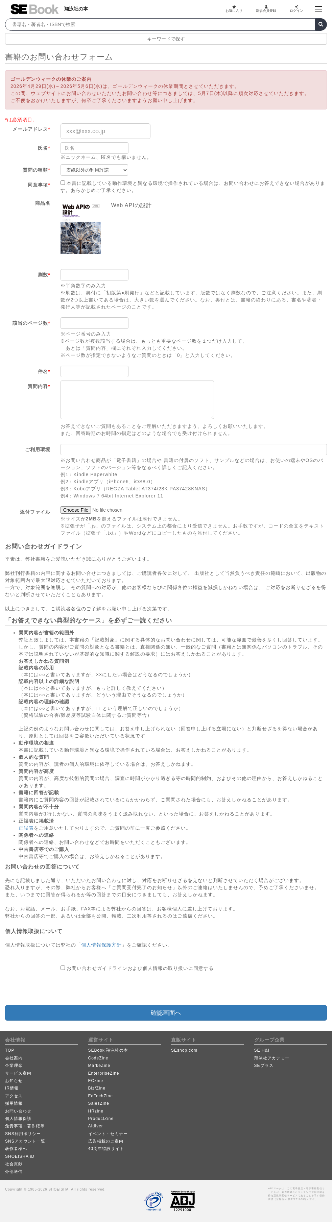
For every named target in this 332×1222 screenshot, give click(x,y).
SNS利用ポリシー (23, 1133)
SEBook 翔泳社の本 (108, 1050)
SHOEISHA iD (19, 1156)
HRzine (95, 1111)
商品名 (42, 203)
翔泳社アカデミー (271, 1058)
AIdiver (95, 1126)
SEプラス (264, 1065)
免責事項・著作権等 (25, 1126)
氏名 (44, 148)
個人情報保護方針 (101, 945)
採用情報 (14, 1103)
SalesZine (98, 1103)
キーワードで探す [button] (166, 39)
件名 (44, 371)
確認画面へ (166, 1012)
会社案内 (14, 1058)
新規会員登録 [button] (266, 9)
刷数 (44, 274)
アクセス (14, 1096)
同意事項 (39, 185)
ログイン (296, 9)
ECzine (95, 1080)
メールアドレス (31, 129)
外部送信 (14, 1171)
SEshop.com (184, 1050)
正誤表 (26, 828)
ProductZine (101, 1118)
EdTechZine (100, 1096)
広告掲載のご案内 (105, 1141)
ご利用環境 (37, 449)
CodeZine (98, 1058)
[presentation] (112, 988)
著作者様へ (16, 1148)
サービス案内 (18, 1073)
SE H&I (261, 1050)
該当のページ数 (31, 323)
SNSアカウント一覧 (25, 1141)
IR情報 (12, 1088)
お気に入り (234, 9)
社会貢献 (14, 1164)
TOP (9, 1050)
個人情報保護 (18, 1118)
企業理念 (14, 1065)
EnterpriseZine (103, 1073)
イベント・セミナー (108, 1133)
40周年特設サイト (106, 1148)
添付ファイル (35, 512)
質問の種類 (36, 170)
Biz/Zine (96, 1088)
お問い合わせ (18, 1111)
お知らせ (14, 1080)
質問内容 (39, 386)
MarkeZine (99, 1065)
